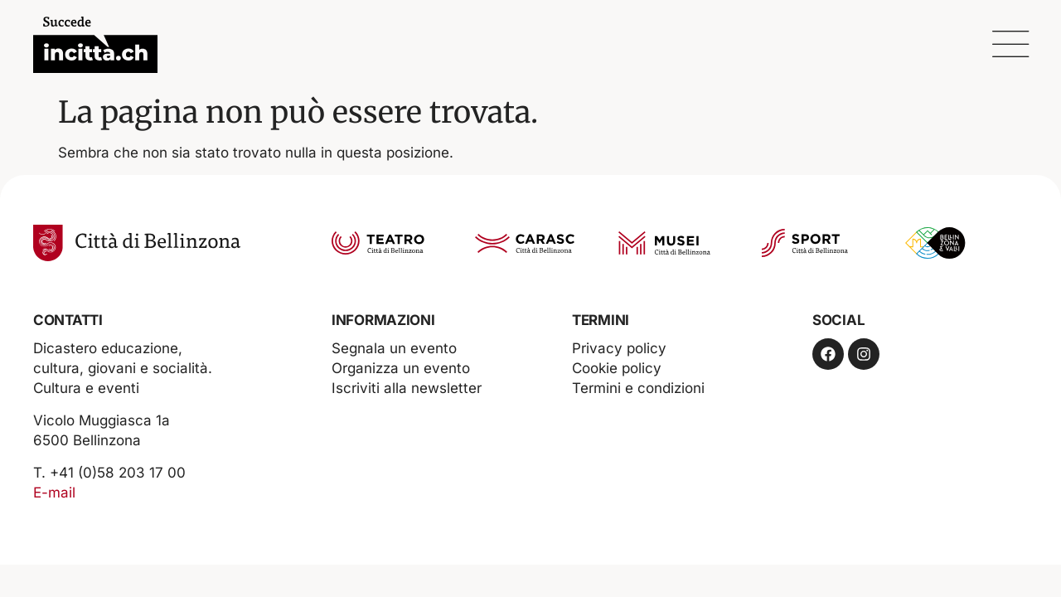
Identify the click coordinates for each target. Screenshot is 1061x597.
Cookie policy (616, 368)
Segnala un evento (394, 348)
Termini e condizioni (638, 388)
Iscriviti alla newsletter (407, 388)
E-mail (54, 492)
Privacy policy (619, 348)
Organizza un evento (401, 368)
